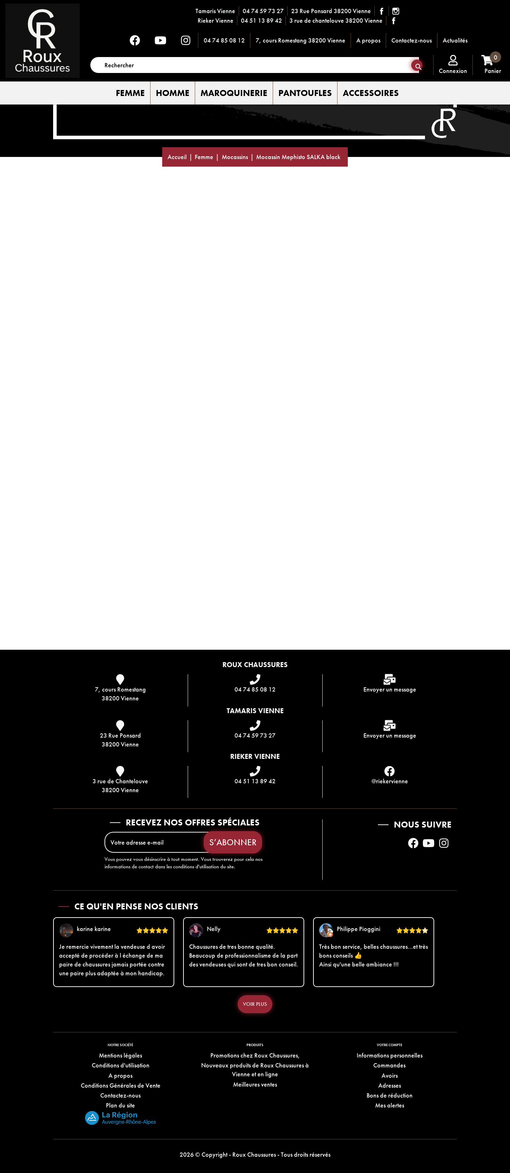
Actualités (455, 40)
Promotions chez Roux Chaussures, (255, 1055)
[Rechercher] (254, 65)
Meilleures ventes (255, 1084)
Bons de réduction (390, 1095)
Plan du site (120, 1105)
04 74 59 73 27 (263, 11)
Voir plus (255, 1004)
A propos (368, 40)
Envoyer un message (389, 689)
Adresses (389, 1085)
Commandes (389, 1065)
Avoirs (389, 1075)
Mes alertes (389, 1105)
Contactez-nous (411, 40)
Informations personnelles (390, 1055)
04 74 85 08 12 (224, 40)
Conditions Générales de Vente (120, 1085)
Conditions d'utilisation (120, 1065)
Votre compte (389, 1045)
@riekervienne (390, 781)
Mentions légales (120, 1055)
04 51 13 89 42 (261, 20)
